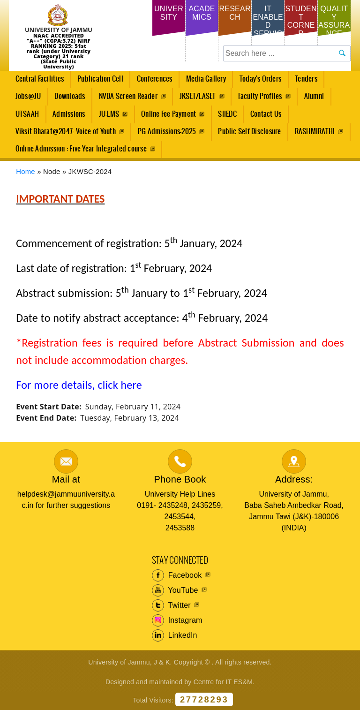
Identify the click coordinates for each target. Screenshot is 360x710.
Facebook (177, 575)
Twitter (171, 605)
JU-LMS (109, 114)
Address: (294, 479)
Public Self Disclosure (249, 132)
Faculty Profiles (260, 96)
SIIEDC (227, 114)
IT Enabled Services (268, 25)
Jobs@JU (25, 99)
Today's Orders (260, 79)
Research (234, 13)
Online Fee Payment (168, 114)
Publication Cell (100, 79)
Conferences (151, 81)
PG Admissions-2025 (167, 132)
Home (25, 171)
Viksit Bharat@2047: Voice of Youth (65, 132)
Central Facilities (37, 81)
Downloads (69, 96)
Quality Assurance (334, 21)
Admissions (66, 116)
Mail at (66, 479)
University (168, 13)
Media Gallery (203, 81)
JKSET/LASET (198, 96)
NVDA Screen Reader (128, 96)
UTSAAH (24, 116)
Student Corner (301, 21)
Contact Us (265, 114)
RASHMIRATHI (315, 132)
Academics (201, 13)
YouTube (175, 590)
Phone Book (180, 479)
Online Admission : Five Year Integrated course (81, 149)
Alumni (314, 96)
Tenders (306, 79)
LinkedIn (174, 635)
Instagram (177, 620)
